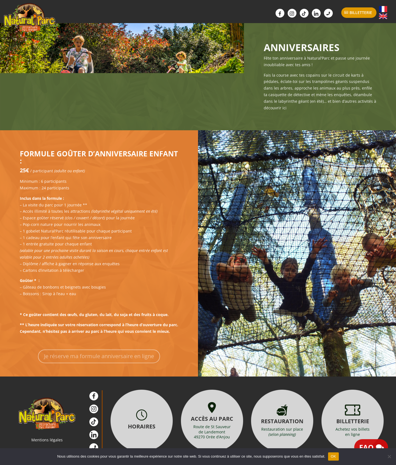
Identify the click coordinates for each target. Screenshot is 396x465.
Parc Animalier (89, 14)
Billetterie (361, 12)
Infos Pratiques (164, 14)
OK (333, 456)
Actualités (241, 15)
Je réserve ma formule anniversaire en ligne (99, 361)
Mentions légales (47, 439)
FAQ (366, 447)
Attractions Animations (127, 14)
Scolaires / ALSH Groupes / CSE (203, 14)
